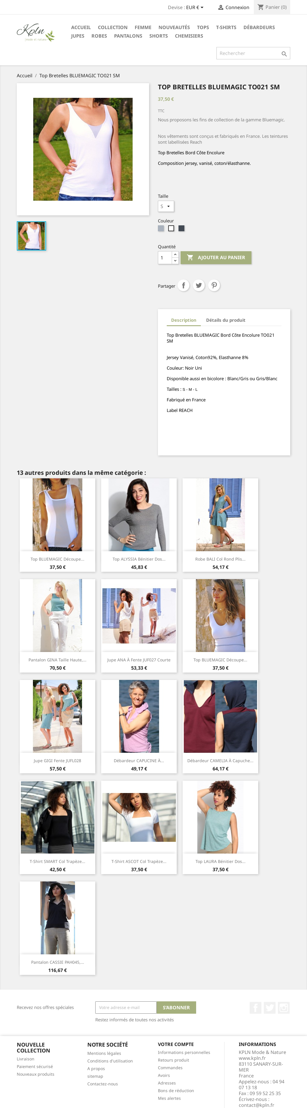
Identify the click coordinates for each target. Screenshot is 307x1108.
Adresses (167, 1083)
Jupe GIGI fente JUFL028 (57, 760)
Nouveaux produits (35, 1074)
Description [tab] (183, 320)
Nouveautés (174, 27)
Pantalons (128, 36)
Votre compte (176, 1044)
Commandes (170, 1067)
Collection (113, 27)
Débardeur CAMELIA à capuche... (220, 760)
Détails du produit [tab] (226, 320)
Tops (203, 27)
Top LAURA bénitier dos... (221, 861)
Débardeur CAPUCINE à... (139, 760)
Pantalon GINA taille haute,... (57, 660)
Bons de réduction (176, 1090)
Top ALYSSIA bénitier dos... (139, 559)
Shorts (158, 36)
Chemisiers (189, 36)
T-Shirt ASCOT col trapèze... (138, 861)
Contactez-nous (102, 1084)
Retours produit (173, 1060)
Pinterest (214, 285)
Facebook (255, 1008)
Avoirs (164, 1075)
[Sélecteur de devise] (196, 7)
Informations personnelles (184, 1052)
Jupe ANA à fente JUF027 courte (139, 660)
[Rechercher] (253, 53)
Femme (143, 27)
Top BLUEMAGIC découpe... (57, 559)
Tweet (199, 285)
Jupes (77, 36)
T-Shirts (226, 27)
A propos (96, 1068)
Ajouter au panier (216, 258)
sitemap (95, 1076)
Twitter (270, 1008)
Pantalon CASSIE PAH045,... (57, 962)
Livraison (25, 1059)
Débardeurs (259, 27)
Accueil (81, 27)
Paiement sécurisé (35, 1066)
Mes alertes (169, 1098)
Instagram (284, 1008)
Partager (183, 285)
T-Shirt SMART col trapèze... (57, 861)
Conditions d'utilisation (110, 1061)
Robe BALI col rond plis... (220, 559)
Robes (99, 36)
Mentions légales (104, 1053)
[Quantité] (165, 257)
